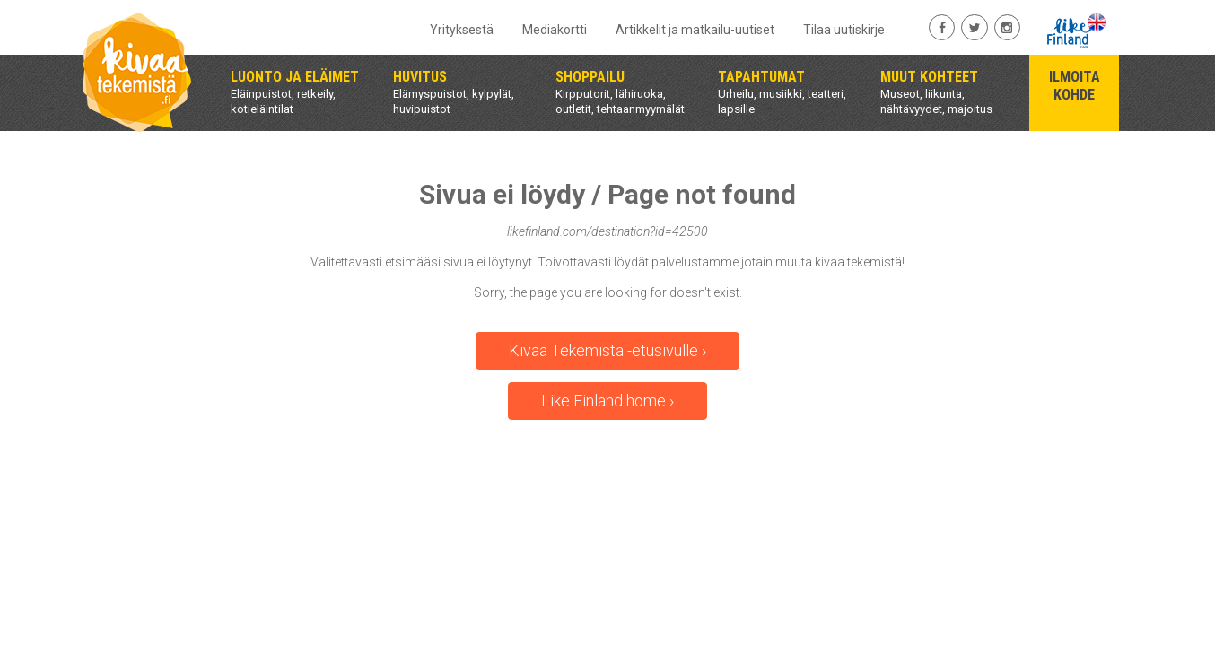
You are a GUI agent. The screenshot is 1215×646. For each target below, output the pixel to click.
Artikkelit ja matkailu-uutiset (695, 29)
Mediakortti (554, 29)
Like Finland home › (607, 400)
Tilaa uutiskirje (844, 29)
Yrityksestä (462, 29)
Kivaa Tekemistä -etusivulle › (607, 350)
